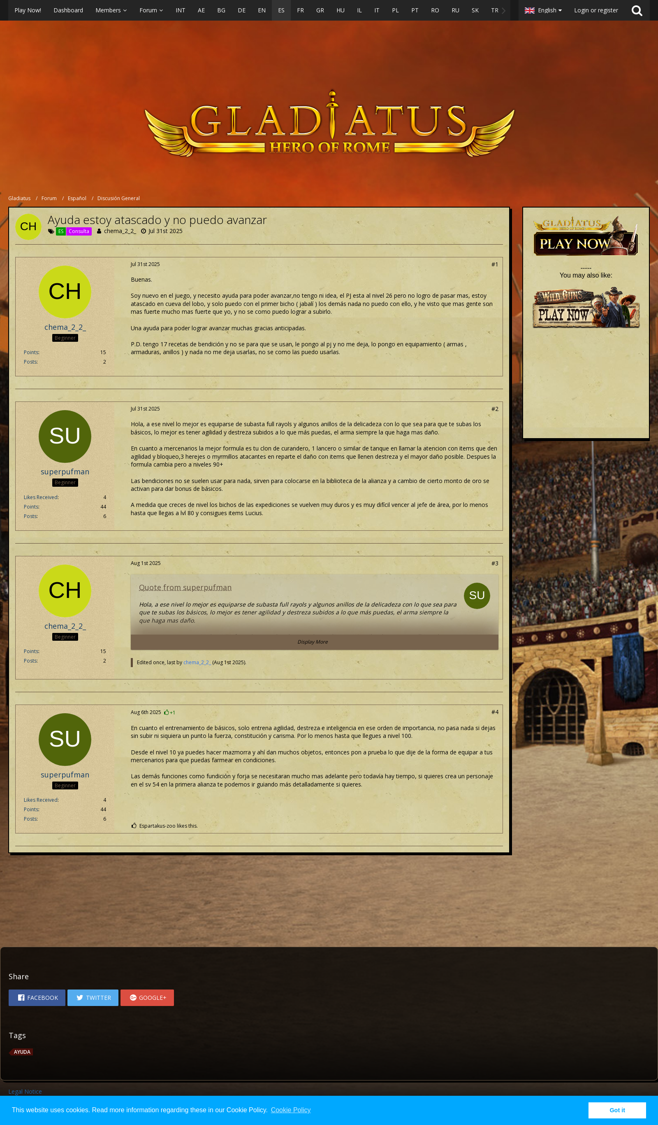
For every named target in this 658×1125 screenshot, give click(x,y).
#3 (494, 563)
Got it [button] (617, 1110)
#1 (494, 264)
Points (31, 352)
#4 (494, 712)
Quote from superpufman (185, 587)
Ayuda (22, 1051)
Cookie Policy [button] (291, 1109)
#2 (494, 409)
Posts (30, 361)
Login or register (596, 10)
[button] (259, 10)
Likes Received (41, 497)
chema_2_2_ (120, 231)
